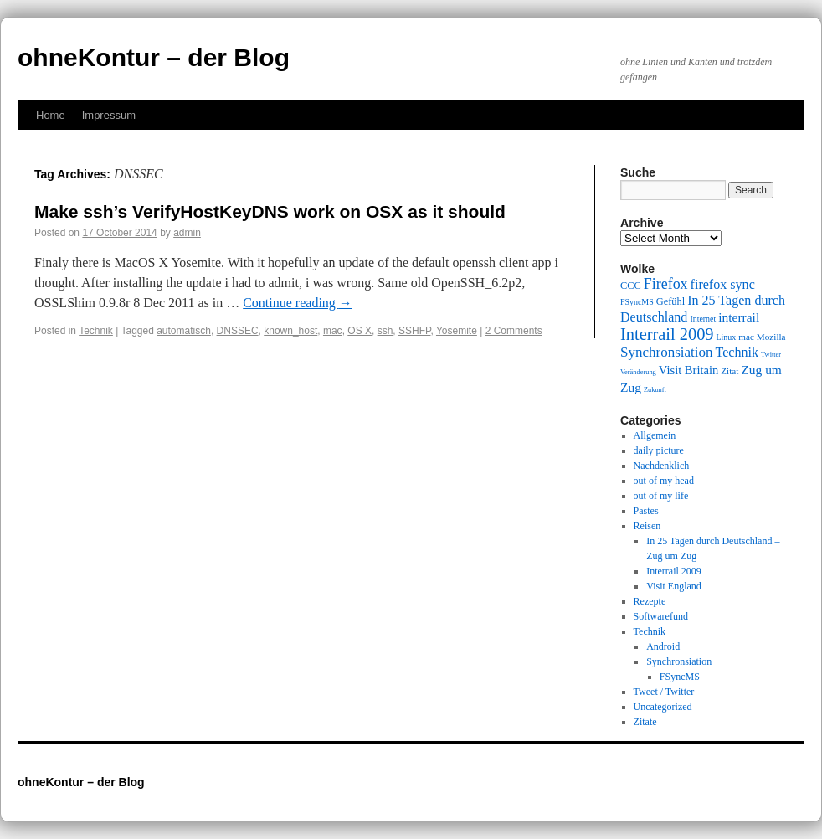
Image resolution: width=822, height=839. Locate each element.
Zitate (645, 722)
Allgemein (655, 435)
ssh (385, 331)
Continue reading (297, 303)
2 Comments (513, 331)
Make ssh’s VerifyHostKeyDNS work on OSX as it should (270, 211)
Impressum (109, 115)
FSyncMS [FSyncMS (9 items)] (637, 301)
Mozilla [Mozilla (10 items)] (771, 337)
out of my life (661, 496)
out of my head (664, 480)
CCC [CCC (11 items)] (630, 285)
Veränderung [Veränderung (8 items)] (638, 372)
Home (50, 115)
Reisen (647, 526)
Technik (96, 331)
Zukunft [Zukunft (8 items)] (655, 390)
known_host (290, 331)
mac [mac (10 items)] (746, 337)
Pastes (646, 511)
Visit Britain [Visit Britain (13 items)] (688, 370)
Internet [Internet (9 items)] (703, 318)
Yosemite (456, 331)
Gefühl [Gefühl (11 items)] (670, 301)
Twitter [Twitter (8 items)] (771, 354)
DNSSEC (238, 331)
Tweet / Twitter (664, 691)
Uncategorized (663, 707)
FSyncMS (680, 676)
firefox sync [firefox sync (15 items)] (723, 284)
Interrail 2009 (673, 571)
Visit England (673, 586)
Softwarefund (661, 616)
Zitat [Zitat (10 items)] (729, 371)
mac (332, 331)
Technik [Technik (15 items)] (737, 352)
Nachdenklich (662, 465)
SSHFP (414, 331)
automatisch (184, 331)
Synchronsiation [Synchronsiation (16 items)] (666, 352)
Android (663, 646)
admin (187, 233)
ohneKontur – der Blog (154, 57)
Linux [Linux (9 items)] (727, 337)
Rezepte (650, 601)
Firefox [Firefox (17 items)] (666, 283)
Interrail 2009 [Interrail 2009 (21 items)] (667, 334)
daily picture (659, 450)
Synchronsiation (679, 661)
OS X (359, 331)
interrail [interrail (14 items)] (738, 317)
